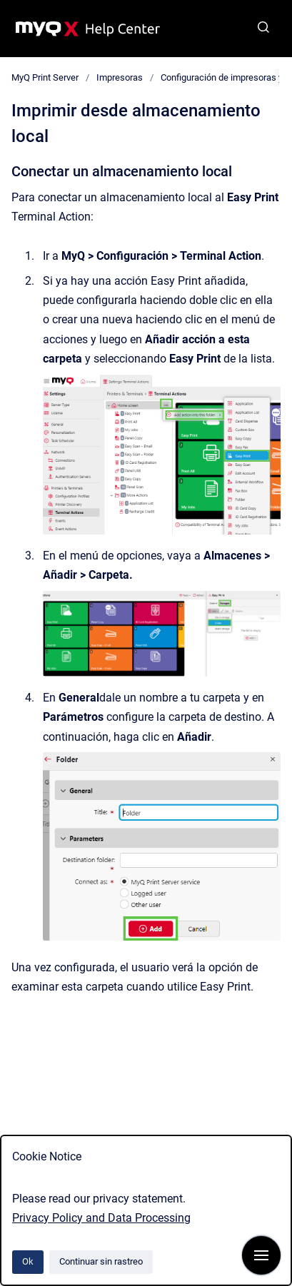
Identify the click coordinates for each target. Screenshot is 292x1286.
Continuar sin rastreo (101, 1261)
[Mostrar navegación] (261, 1255)
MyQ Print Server (45, 77)
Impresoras (119, 77)
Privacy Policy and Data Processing (101, 1218)
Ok (28, 1261)
